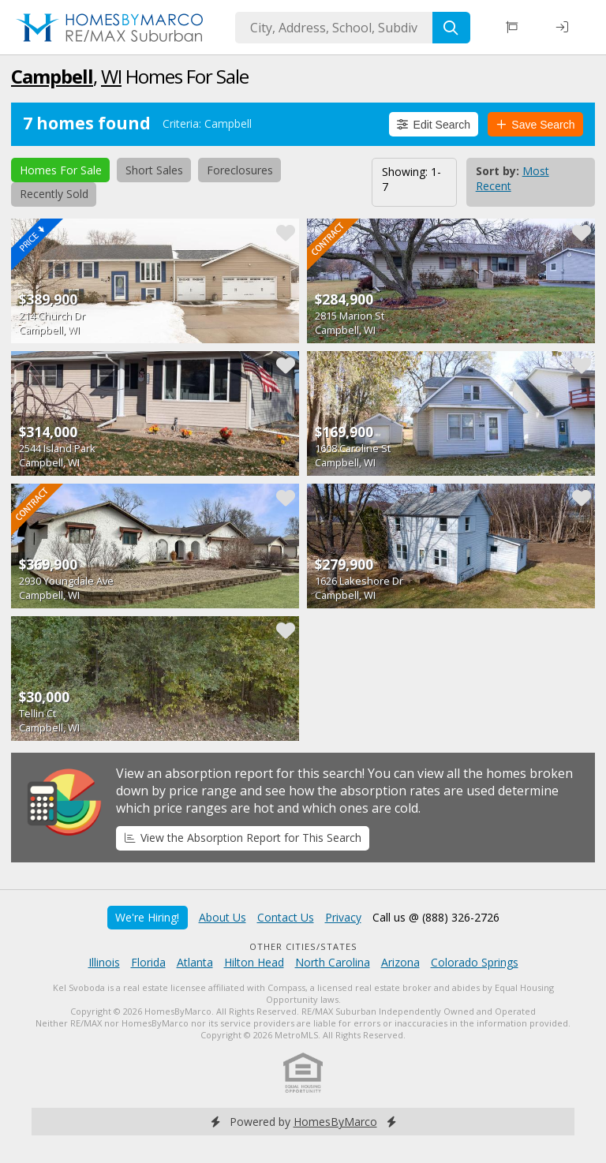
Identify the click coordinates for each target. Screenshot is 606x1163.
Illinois (104, 962)
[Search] (451, 27)
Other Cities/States (303, 946)
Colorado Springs (474, 962)
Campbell (52, 76)
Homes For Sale (61, 170)
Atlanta (195, 962)
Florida (148, 962)
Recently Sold (54, 193)
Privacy (343, 917)
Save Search (535, 124)
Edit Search (433, 124)
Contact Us (285, 917)
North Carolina (332, 962)
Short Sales (154, 170)
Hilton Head (254, 962)
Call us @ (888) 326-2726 (435, 917)
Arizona (400, 962)
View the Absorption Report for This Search (243, 837)
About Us (222, 917)
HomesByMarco (335, 1121)
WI (111, 76)
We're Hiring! (147, 917)
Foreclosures (240, 170)
